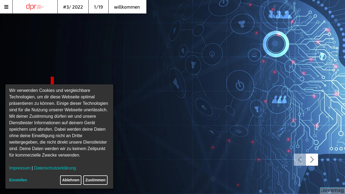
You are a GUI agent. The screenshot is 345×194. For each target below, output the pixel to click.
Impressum (19, 168)
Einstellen (18, 180)
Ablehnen (71, 180)
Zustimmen (95, 180)
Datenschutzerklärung (55, 168)
